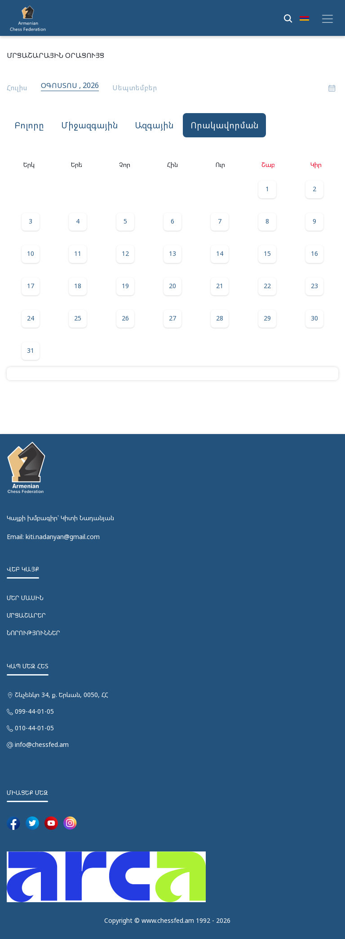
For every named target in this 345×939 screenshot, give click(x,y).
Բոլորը (29, 125)
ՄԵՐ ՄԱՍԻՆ (25, 597)
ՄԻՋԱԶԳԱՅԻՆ (89, 125)
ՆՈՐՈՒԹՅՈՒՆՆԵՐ (33, 632)
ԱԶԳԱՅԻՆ (154, 125)
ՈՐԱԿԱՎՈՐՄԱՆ (224, 125)
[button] (304, 17)
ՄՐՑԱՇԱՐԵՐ (26, 615)
